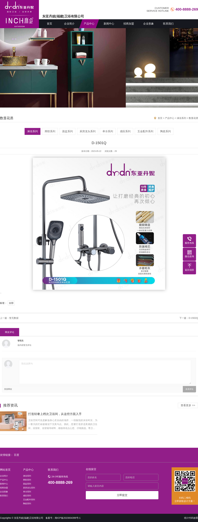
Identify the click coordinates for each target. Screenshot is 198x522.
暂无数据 (13, 318)
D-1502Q (193, 318)
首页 (49, 23)
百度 (16, 454)
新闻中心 (109, 23)
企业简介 (69, 23)
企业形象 (148, 23)
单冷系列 (107, 131)
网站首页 (5, 469)
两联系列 (50, 131)
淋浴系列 (181, 118)
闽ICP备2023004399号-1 (68, 518)
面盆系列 (67, 131)
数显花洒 (193, 118)
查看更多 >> (188, 405)
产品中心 (89, 23)
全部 (11, 303)
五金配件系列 (145, 131)
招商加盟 (128, 23)
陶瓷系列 (165, 131)
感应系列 (125, 131)
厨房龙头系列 (88, 131)
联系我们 (168, 23)
